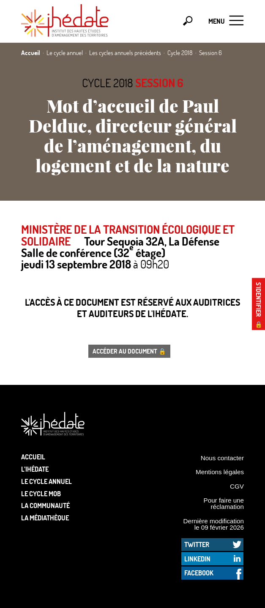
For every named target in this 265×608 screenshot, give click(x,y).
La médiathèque (45, 517)
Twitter (196, 544)
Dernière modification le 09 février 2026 (213, 524)
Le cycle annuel (46, 481)
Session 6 (159, 82)
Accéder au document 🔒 (129, 351)
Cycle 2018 (107, 82)
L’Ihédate (35, 468)
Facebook (198, 572)
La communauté (45, 505)
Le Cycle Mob (41, 493)
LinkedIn (197, 558)
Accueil (33, 456)
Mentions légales (220, 471)
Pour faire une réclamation (224, 503)
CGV (237, 486)
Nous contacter (222, 458)
